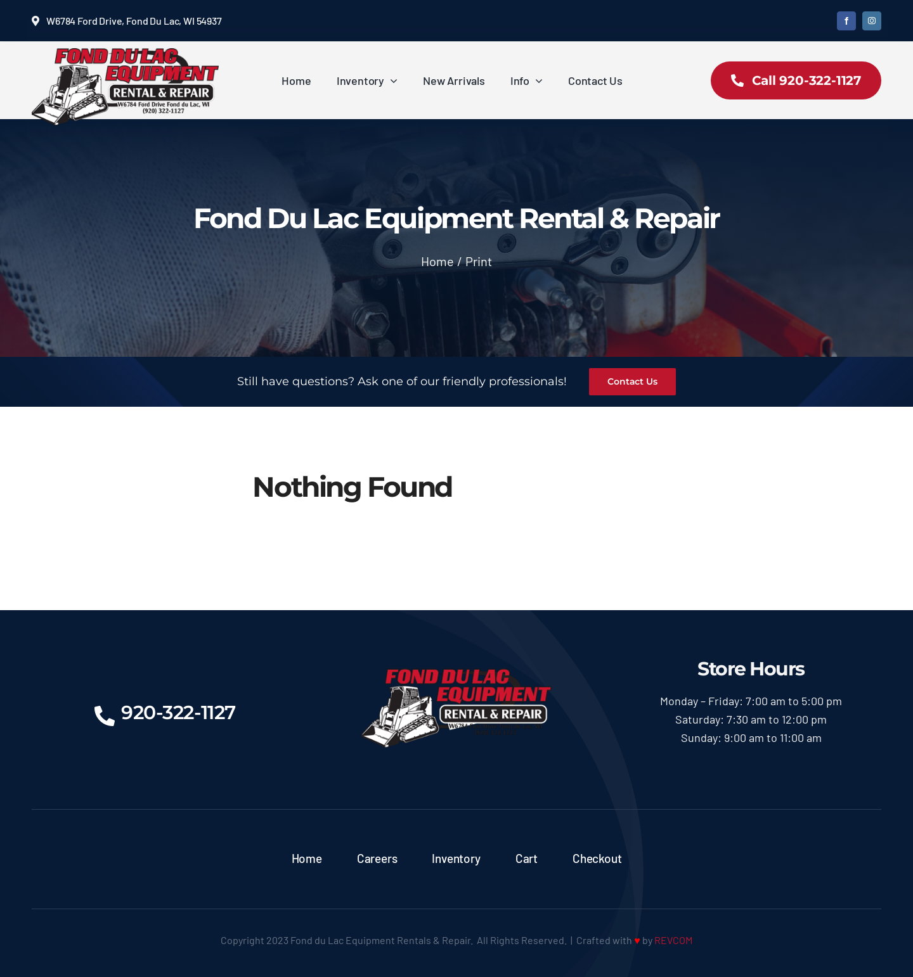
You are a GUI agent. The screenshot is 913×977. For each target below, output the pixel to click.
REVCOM (673, 940)
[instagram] (871, 20)
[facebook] (846, 20)
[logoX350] (125, 54)
